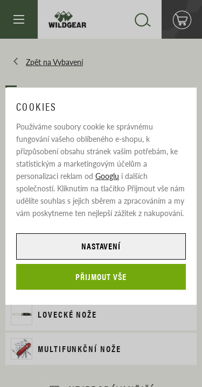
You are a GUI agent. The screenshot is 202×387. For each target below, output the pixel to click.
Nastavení (101, 246)
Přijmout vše (101, 276)
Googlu (107, 175)
